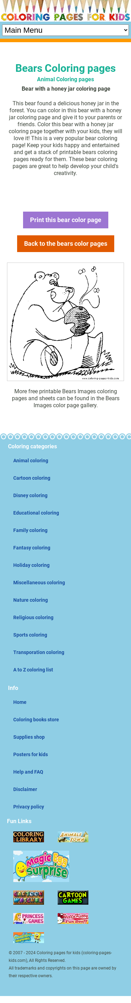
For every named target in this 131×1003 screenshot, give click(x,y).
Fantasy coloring (31, 547)
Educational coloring (36, 513)
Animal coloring (30, 460)
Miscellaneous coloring (39, 582)
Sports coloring (30, 635)
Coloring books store (36, 719)
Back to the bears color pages (65, 243)
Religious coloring (33, 617)
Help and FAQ (28, 772)
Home (20, 702)
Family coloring (30, 530)
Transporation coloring (38, 652)
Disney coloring (30, 495)
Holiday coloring (31, 565)
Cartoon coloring (31, 478)
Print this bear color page (65, 219)
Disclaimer (25, 789)
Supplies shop (29, 737)
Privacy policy (28, 807)
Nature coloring (30, 600)
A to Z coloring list (33, 670)
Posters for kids (30, 754)
